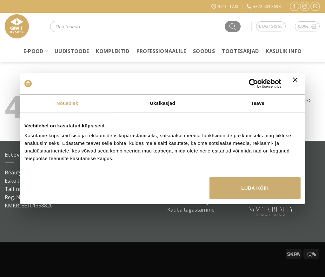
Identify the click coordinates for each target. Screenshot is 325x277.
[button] (271, 26)
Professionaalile (161, 51)
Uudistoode (72, 51)
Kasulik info (284, 51)
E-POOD (35, 51)
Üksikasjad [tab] (162, 103)
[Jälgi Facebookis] (294, 6)
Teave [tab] (257, 103)
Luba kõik (255, 188)
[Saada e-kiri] (315, 6)
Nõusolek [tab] (67, 103)
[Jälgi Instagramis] (304, 6)
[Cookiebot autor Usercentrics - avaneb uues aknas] (253, 83)
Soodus (204, 51)
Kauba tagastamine (191, 209)
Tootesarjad (240, 51)
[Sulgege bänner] (297, 84)
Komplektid (112, 51)
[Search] (233, 26)
